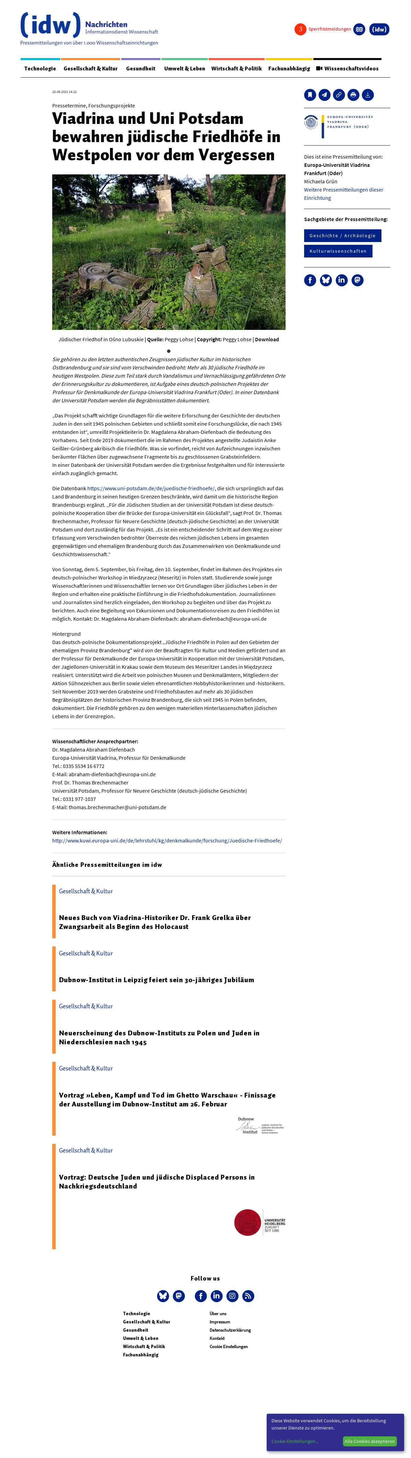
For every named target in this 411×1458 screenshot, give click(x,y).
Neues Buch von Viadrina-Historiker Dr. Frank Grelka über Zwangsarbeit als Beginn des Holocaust (155, 922)
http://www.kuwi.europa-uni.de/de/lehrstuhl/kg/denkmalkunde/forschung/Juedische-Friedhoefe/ (167, 840)
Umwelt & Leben (184, 69)
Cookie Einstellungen (229, 1347)
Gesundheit (140, 69)
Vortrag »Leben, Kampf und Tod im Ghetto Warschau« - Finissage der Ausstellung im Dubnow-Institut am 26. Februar (167, 1099)
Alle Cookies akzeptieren (370, 1441)
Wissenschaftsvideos (347, 69)
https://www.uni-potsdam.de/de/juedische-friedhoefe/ (151, 488)
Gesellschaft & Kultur (91, 69)
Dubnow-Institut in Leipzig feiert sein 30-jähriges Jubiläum (156, 980)
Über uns (218, 1314)
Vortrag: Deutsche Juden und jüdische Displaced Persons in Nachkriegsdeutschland (157, 1181)
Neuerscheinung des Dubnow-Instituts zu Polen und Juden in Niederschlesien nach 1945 (159, 1037)
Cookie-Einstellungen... (294, 1441)
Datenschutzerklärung (230, 1330)
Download (267, 339)
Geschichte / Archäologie (343, 235)
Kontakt (217, 1338)
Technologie (40, 69)
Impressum (220, 1322)
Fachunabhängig (289, 69)
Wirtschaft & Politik (236, 69)
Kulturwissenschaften (338, 251)
